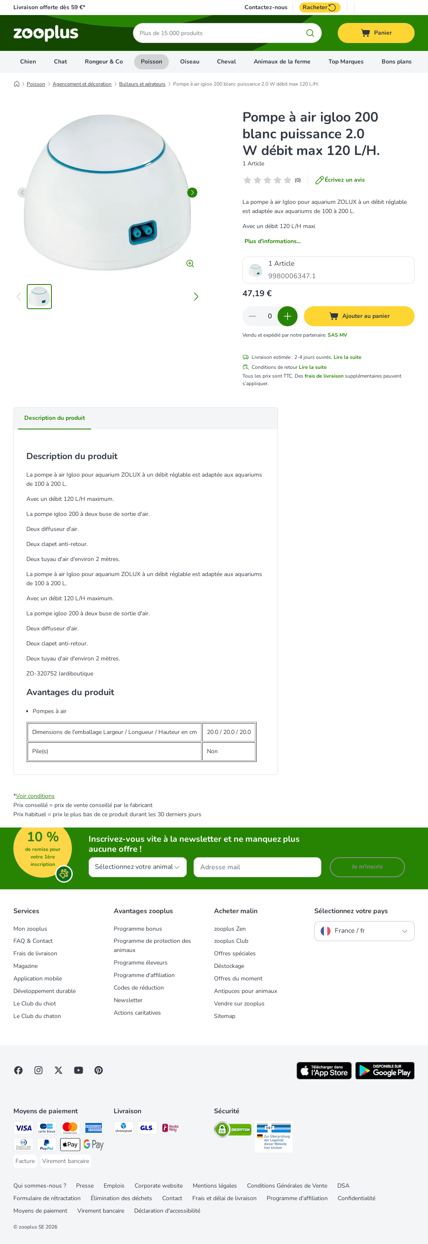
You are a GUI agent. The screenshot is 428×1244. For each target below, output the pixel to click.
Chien (28, 62)
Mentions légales (215, 1186)
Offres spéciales (235, 953)
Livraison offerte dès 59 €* (49, 7)
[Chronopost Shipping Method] (124, 1129)
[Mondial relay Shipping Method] (170, 1129)
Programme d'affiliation (144, 975)
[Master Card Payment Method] (70, 1129)
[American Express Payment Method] (94, 1129)
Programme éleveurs (141, 963)
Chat (60, 62)
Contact (172, 1198)
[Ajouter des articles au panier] (288, 316)
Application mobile (37, 979)
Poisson (151, 62)
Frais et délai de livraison (224, 1198)
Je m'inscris (367, 867)
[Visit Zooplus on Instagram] (38, 1070)
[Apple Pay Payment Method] (70, 1146)
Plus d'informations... (273, 241)
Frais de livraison (35, 953)
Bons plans (397, 62)
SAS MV (337, 335)
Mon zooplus (30, 929)
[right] (192, 193)
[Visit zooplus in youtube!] (79, 1070)
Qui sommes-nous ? (39, 1186)
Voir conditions (35, 796)
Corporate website (159, 1186)
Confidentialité (356, 1198)
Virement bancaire (100, 1211)
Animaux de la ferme (282, 62)
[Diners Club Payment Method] (23, 1146)
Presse (85, 1186)
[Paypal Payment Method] (47, 1146)
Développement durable (44, 991)
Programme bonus (138, 929)
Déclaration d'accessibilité (167, 1211)
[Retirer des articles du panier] (252, 316)
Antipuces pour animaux (245, 991)
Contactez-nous (266, 7)
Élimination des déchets (121, 1198)
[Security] (233, 1131)
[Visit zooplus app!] (324, 1078)
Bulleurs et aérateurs (142, 84)
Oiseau (189, 62)
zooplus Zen (230, 929)
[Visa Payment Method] (23, 1129)
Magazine (25, 966)
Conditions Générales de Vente (287, 1186)
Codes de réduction (139, 988)
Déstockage (229, 966)
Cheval (226, 62)
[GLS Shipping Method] (147, 1129)
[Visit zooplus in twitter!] (59, 1070)
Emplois (114, 1186)
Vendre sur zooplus (239, 1004)
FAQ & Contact (33, 941)
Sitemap (224, 1016)
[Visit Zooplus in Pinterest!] (99, 1070)
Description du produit (54, 418)
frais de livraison (324, 376)
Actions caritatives (137, 1013)
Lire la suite (348, 357)
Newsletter (128, 1000)
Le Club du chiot (34, 1004)
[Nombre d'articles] (270, 316)
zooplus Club (231, 941)
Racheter (320, 8)
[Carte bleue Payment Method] (47, 1129)
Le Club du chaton (37, 1016)
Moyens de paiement (40, 1211)
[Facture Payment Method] (25, 1161)
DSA (343, 1186)
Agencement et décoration (82, 84)
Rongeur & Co (104, 62)
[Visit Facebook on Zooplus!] (18, 1070)
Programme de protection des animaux (152, 945)
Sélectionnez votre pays (351, 911)
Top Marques (346, 62)
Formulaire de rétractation (47, 1198)
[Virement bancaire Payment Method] (65, 1161)
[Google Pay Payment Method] (94, 1146)
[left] (23, 193)
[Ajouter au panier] (359, 316)
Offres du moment (238, 979)
